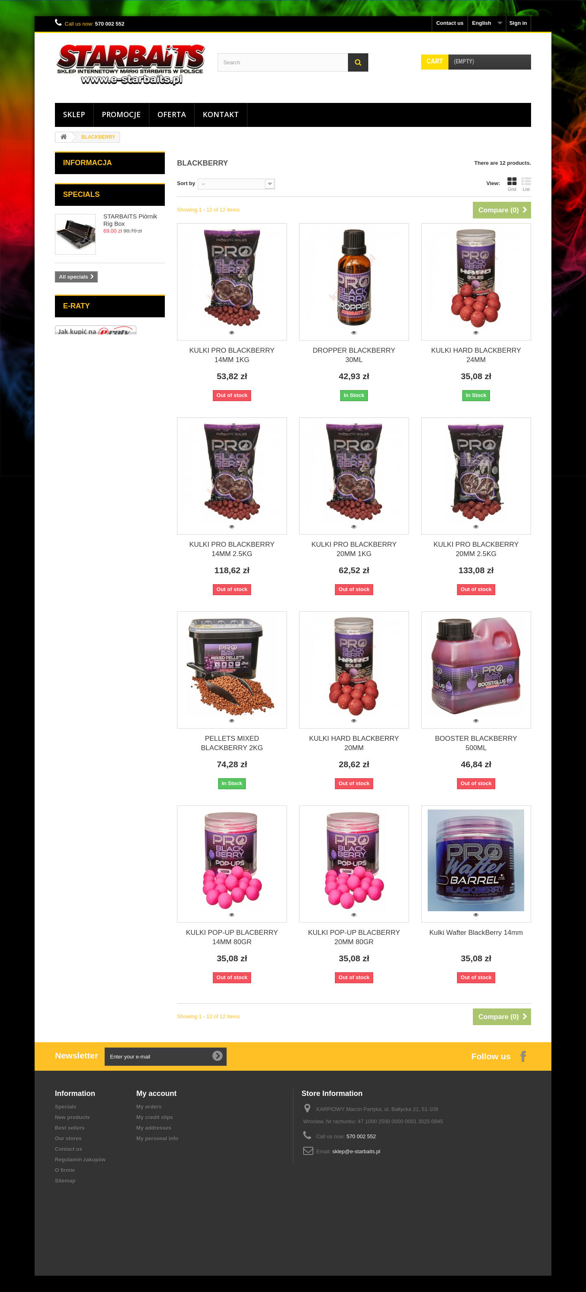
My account (156, 1093)
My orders (149, 1107)
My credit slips (154, 1117)
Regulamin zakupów (80, 1160)
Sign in (518, 23)
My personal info (157, 1138)
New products (72, 1117)
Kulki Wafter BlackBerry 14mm (476, 932)
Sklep (74, 114)
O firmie (65, 1170)
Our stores (68, 1138)
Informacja (87, 163)
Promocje (121, 114)
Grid (511, 184)
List (526, 184)
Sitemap (65, 1181)
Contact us (450, 23)
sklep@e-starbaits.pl (356, 1151)
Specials (81, 194)
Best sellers (70, 1128)
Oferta (171, 114)
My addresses (153, 1128)
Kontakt (221, 114)
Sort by (186, 183)
